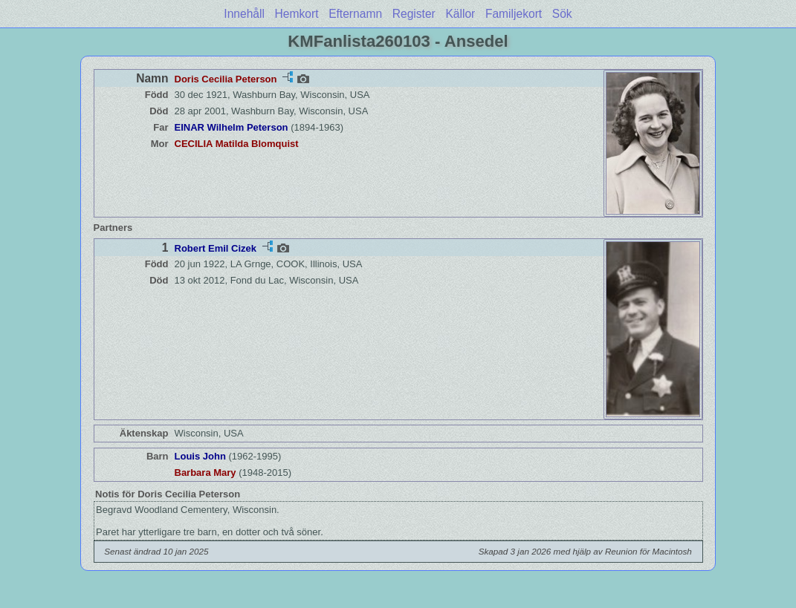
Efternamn (355, 13)
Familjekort (513, 13)
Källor (460, 13)
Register (414, 13)
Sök (562, 13)
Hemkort (297, 13)
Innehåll (244, 13)
